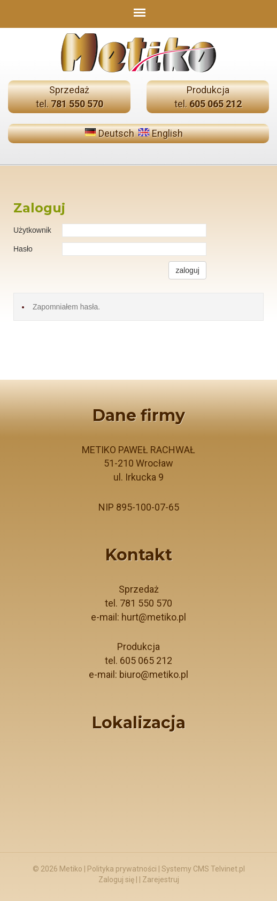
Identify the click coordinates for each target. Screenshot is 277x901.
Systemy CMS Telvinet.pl (203, 869)
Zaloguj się (116, 879)
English (167, 133)
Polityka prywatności (122, 869)
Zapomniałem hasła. (66, 306)
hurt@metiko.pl (153, 617)
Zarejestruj (160, 879)
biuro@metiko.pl (153, 674)
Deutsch (116, 133)
